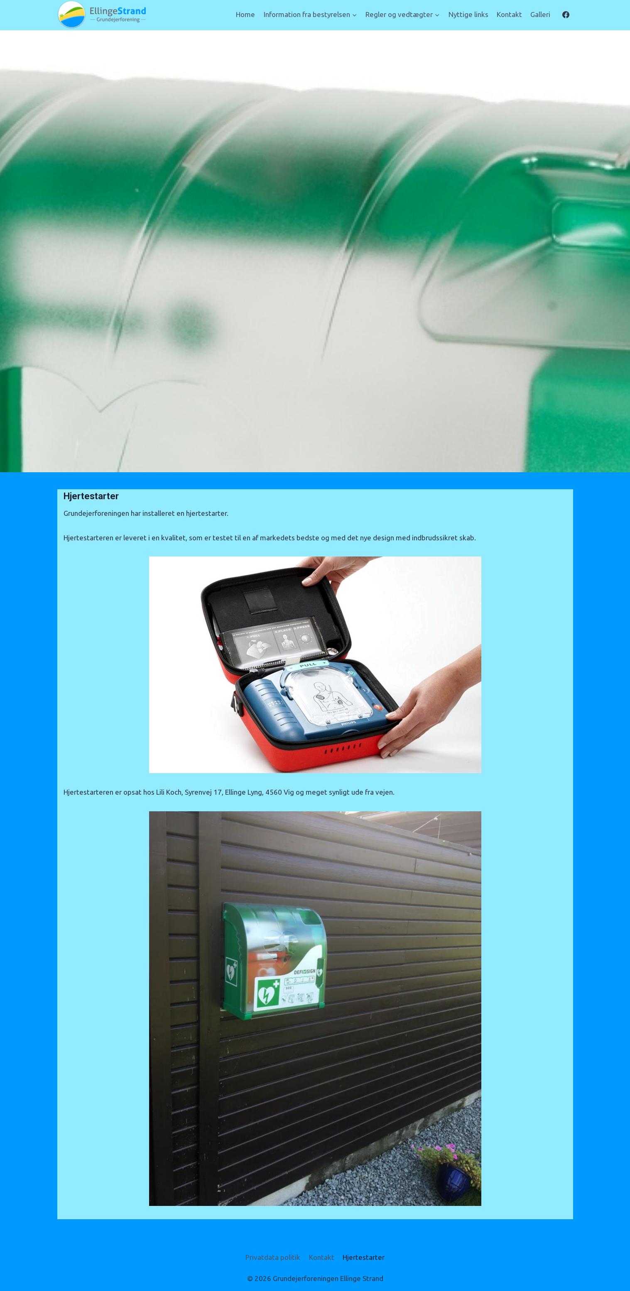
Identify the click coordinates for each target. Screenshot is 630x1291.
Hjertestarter (364, 1257)
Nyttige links (468, 14)
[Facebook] (566, 14)
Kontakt (509, 14)
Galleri (540, 14)
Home (245, 14)
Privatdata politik (272, 1257)
